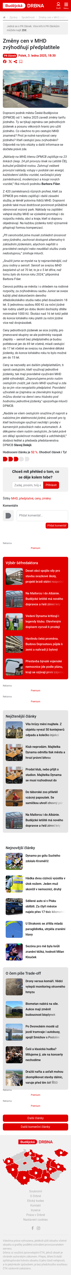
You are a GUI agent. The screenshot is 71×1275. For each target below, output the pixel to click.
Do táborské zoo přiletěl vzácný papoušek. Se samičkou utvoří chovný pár (44, 797)
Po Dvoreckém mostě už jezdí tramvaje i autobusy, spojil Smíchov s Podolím (43, 1032)
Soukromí (35, 1191)
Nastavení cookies (35, 1219)
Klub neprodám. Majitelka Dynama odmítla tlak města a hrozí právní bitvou (45, 752)
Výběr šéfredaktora (22, 563)
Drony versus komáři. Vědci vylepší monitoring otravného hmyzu (45, 986)
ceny (38, 498)
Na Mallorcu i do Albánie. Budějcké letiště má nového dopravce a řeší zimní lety (44, 599)
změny (46, 498)
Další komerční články (35, 1127)
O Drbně (35, 1196)
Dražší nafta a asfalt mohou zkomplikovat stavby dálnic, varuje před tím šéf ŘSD (44, 1077)
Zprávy (13, 17)
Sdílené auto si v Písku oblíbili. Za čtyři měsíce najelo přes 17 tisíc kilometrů (45, 906)
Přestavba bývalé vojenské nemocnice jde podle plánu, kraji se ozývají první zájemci (45, 666)
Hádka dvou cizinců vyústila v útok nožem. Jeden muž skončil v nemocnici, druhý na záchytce (45, 886)
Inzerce (35, 1210)
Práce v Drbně (35, 1215)
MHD (14, 498)
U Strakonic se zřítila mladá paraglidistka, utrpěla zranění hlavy (45, 929)
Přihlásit (51, 485)
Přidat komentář (56, 525)
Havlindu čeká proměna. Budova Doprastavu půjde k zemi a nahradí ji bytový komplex (44, 647)
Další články (35, 1118)
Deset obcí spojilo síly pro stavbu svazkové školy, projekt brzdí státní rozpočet (45, 576)
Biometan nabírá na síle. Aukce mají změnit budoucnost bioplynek (42, 1009)
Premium (35, 548)
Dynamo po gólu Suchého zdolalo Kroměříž (43, 858)
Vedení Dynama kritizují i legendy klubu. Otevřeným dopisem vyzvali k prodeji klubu (43, 624)
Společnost (28, 17)
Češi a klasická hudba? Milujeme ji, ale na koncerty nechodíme (44, 1054)
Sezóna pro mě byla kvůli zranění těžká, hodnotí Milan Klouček (45, 951)
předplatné (26, 498)
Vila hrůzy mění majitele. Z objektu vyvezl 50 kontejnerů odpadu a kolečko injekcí (45, 729)
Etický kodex (35, 1201)
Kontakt (35, 1205)
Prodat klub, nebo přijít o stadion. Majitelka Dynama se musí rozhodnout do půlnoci (44, 778)
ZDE (24, 30)
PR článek (10, 55)
